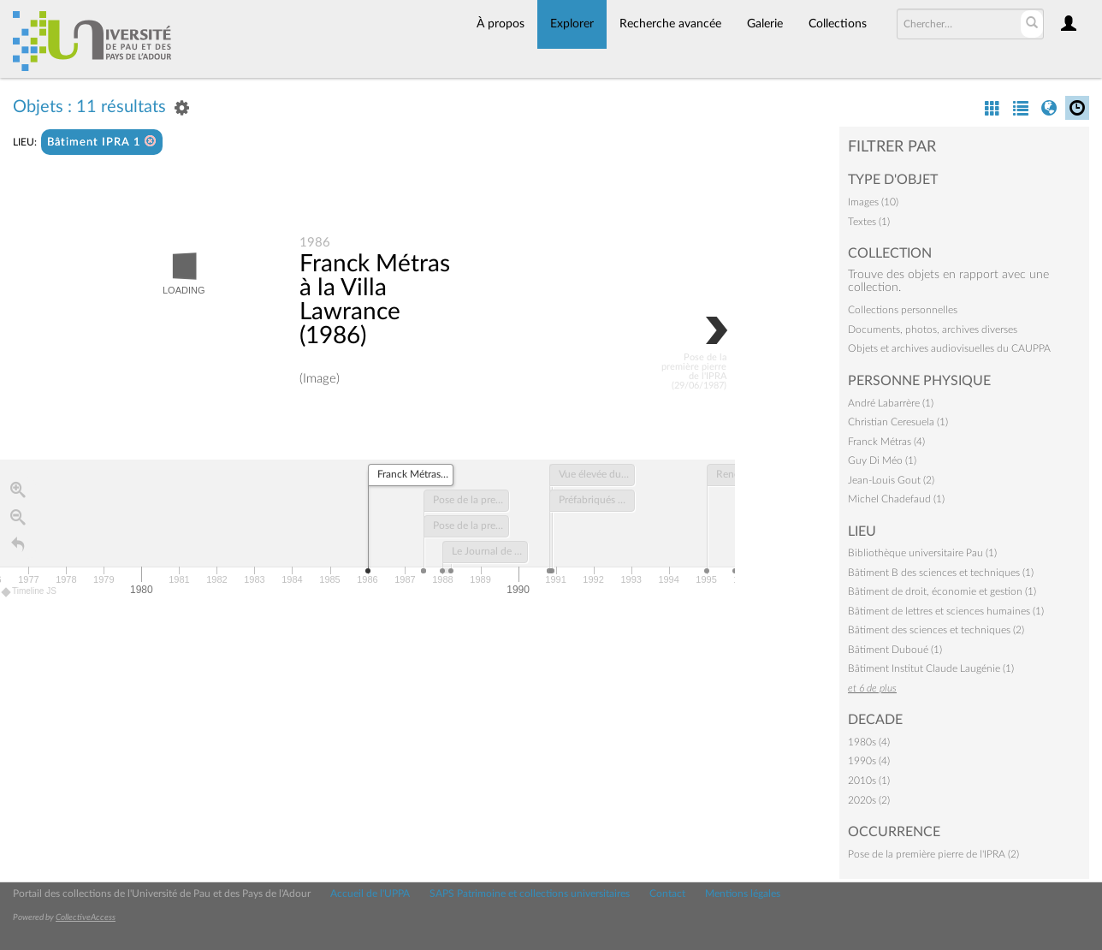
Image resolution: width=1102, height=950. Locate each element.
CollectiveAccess (86, 917)
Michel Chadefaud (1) (896, 499)
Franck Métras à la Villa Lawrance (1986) (374, 300)
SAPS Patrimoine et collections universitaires (530, 893)
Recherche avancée (670, 24)
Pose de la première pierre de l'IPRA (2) (933, 854)
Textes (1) (869, 222)
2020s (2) (869, 800)
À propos (500, 24)
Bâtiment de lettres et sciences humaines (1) (946, 611)
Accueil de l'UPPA (370, 893)
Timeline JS (29, 592)
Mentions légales (742, 893)
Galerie (765, 24)
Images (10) (873, 202)
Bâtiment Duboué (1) (895, 649)
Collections (838, 24)
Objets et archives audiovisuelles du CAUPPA (949, 348)
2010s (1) (869, 780)
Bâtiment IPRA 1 (102, 141)
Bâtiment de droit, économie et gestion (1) (942, 591)
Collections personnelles (902, 310)
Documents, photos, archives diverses (932, 329)
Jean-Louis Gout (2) (891, 480)
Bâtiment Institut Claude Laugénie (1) (931, 668)
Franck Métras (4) (886, 441)
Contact (667, 893)
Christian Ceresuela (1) (898, 422)
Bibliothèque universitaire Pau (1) (922, 553)
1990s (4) (869, 761)
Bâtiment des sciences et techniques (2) (936, 630)
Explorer (572, 24)
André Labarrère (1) (890, 403)
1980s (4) (869, 742)
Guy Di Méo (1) (882, 460)
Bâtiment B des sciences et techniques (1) (941, 572)
